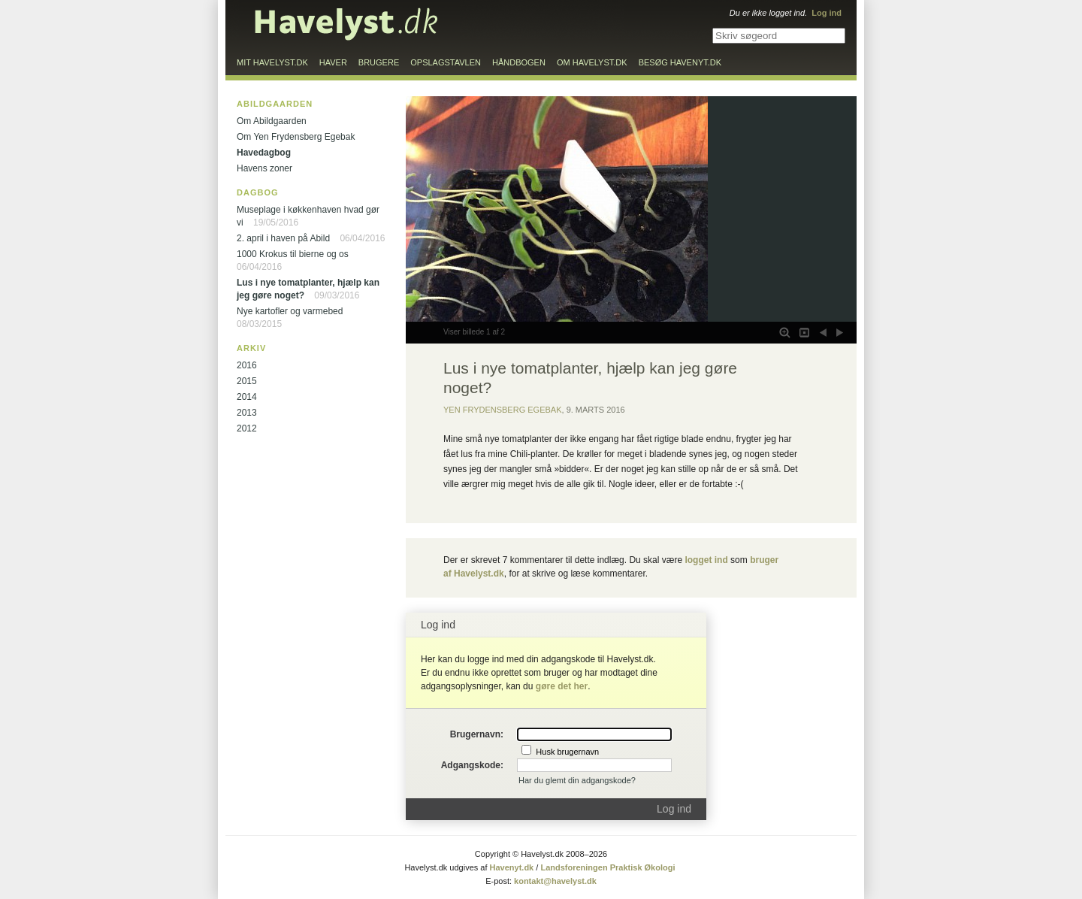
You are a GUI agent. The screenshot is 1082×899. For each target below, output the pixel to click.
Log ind (674, 809)
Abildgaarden (275, 103)
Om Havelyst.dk (592, 62)
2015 (247, 381)
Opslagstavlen (445, 62)
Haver (333, 62)
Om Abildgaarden (272, 121)
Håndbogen (519, 62)
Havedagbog (264, 152)
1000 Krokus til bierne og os (293, 254)
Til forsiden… (346, 24)
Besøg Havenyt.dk (680, 62)
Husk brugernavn (567, 751)
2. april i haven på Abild (283, 238)
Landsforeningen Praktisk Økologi (607, 867)
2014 (247, 397)
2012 (247, 428)
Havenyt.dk (512, 867)
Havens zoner (264, 168)
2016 (247, 365)
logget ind (706, 560)
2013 (247, 412)
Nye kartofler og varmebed (290, 311)
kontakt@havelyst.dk (555, 880)
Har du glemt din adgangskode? (577, 780)
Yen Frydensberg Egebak (502, 409)
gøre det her (562, 686)
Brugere (378, 62)
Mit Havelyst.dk (272, 62)
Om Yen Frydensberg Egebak (296, 137)
